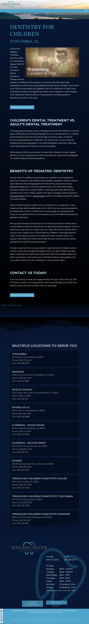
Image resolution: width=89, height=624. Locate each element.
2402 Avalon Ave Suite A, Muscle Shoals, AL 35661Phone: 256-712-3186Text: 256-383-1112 (35, 401)
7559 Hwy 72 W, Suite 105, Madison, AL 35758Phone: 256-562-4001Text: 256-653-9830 (33, 383)
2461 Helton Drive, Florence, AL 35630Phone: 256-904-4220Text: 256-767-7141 (29, 454)
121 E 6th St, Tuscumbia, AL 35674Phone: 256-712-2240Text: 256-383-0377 (27, 365)
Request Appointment (32, 611)
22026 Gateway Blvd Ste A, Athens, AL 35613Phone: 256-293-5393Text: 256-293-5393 (32, 472)
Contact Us (56, 609)
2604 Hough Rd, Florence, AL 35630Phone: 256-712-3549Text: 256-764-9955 (28, 436)
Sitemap (59, 612)
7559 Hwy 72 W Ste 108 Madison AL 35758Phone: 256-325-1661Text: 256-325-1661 (41, 525)
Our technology (17, 196)
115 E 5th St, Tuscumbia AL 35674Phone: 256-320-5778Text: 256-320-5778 (42, 508)
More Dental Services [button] (11, 305)
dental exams (39, 196)
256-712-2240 (52, 560)
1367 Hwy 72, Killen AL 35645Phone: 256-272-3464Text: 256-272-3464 (39, 490)
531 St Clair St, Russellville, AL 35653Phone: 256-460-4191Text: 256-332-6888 (28, 419)
